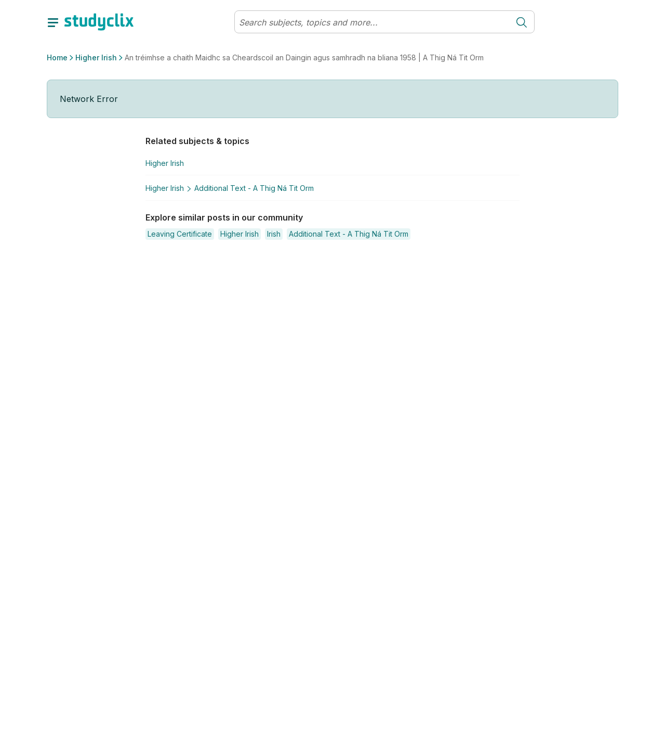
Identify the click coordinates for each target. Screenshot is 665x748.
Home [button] (57, 57)
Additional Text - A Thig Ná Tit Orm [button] (254, 188)
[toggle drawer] (53, 21)
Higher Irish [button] (96, 57)
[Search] (372, 22)
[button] (179, 234)
